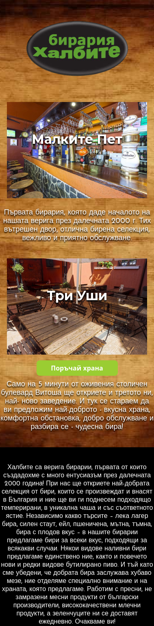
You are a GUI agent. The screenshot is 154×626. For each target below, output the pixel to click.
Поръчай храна (77, 368)
